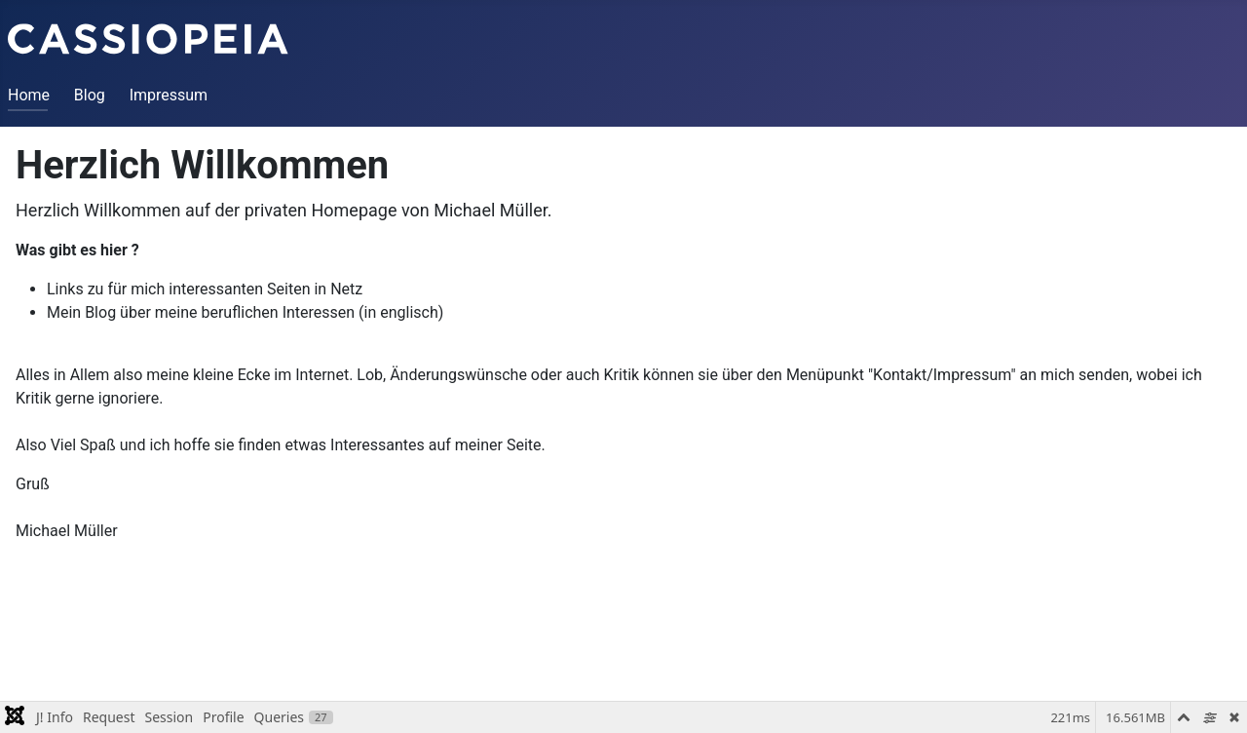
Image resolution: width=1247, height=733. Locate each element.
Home (29, 95)
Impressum (169, 95)
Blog (89, 95)
